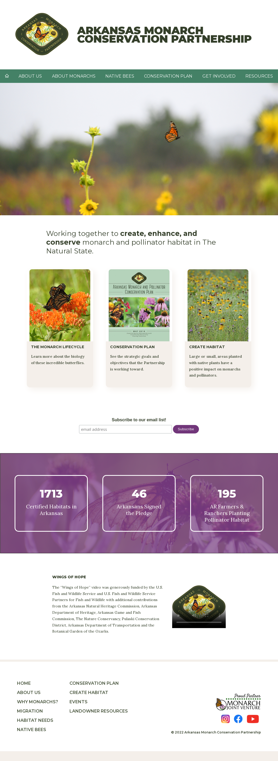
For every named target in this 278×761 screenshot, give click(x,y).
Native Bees (31, 729)
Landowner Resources (99, 711)
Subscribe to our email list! (139, 420)
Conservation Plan (168, 76)
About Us (29, 692)
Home (24, 683)
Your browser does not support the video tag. (199, 606)
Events (79, 701)
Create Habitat (89, 692)
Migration (30, 711)
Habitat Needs (35, 720)
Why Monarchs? (37, 701)
